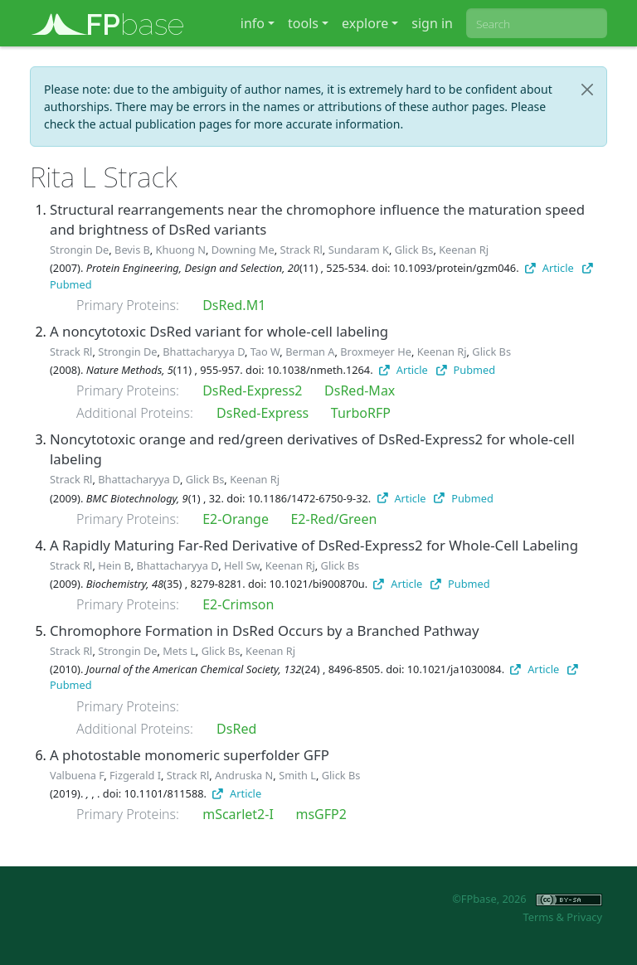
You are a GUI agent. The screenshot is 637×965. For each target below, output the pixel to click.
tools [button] (303, 23)
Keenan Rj (464, 249)
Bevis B (132, 249)
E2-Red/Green (333, 519)
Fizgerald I (135, 775)
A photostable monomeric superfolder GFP (189, 754)
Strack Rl (301, 249)
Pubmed (465, 369)
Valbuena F (77, 775)
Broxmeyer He (375, 351)
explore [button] (365, 23)
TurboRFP (361, 413)
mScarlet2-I (238, 814)
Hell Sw (242, 565)
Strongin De (79, 249)
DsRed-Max (359, 390)
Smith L (297, 775)
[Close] (587, 89)
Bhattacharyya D (204, 351)
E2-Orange (235, 519)
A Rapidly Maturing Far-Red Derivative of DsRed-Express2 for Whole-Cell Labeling (314, 545)
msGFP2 (320, 814)
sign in (432, 23)
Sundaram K (358, 249)
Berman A (309, 351)
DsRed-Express (262, 413)
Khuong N (181, 249)
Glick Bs (414, 249)
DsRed (236, 729)
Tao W (265, 351)
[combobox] (536, 23)
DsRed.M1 (233, 305)
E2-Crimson (238, 604)
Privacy (584, 916)
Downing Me (243, 249)
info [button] (253, 23)
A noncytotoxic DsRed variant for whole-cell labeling (219, 331)
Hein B (114, 565)
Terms (538, 916)
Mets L (179, 650)
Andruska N (244, 775)
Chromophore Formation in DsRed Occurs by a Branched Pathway (264, 630)
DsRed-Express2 (252, 390)
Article (549, 267)
